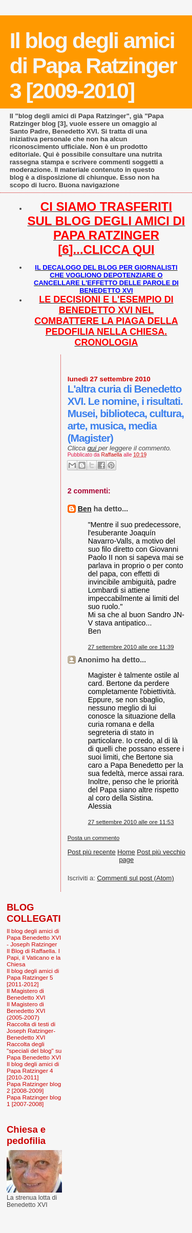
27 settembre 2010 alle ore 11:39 (131, 647)
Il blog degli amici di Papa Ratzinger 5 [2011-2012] (33, 977)
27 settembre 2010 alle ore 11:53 (131, 822)
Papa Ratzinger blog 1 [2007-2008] (34, 1100)
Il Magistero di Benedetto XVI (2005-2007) (26, 1011)
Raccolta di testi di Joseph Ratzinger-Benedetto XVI (31, 1031)
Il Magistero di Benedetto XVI (26, 994)
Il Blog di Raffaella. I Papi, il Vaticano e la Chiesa (33, 957)
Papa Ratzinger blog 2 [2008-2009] (34, 1087)
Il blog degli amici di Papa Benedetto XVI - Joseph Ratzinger (34, 937)
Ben (85, 509)
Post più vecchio (161, 852)
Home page (126, 855)
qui (93, 448)
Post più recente (92, 852)
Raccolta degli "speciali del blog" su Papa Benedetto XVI (34, 1051)
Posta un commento (94, 838)
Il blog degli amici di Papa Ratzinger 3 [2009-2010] (93, 65)
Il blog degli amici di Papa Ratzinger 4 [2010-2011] (33, 1070)
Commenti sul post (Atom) (135, 878)
